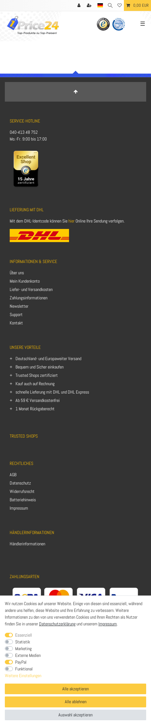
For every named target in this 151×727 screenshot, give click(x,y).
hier (71, 221)
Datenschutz (20, 483)
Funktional (24, 669)
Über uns (17, 273)
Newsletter (19, 306)
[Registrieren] (90, 5)
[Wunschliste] (119, 5)
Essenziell (23, 635)
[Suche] (110, 5)
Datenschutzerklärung (57, 624)
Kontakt (16, 323)
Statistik (22, 642)
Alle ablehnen (75, 701)
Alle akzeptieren (75, 689)
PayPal (20, 662)
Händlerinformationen (27, 544)
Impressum (19, 508)
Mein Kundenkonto (25, 281)
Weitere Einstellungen (23, 675)
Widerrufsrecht (22, 491)
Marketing (23, 648)
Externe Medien (28, 655)
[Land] (100, 5)
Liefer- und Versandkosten (31, 289)
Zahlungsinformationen (28, 298)
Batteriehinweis (23, 500)
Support (16, 314)
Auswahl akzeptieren (75, 715)
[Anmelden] (79, 5)
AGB (13, 474)
